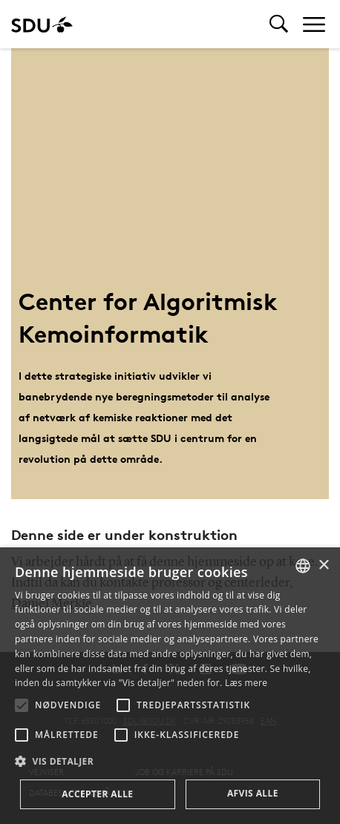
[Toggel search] (278, 24)
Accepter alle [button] (97, 794)
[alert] (170, 685)
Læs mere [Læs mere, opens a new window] (246, 682)
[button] (21, 705)
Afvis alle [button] (252, 793)
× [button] (323, 565)
